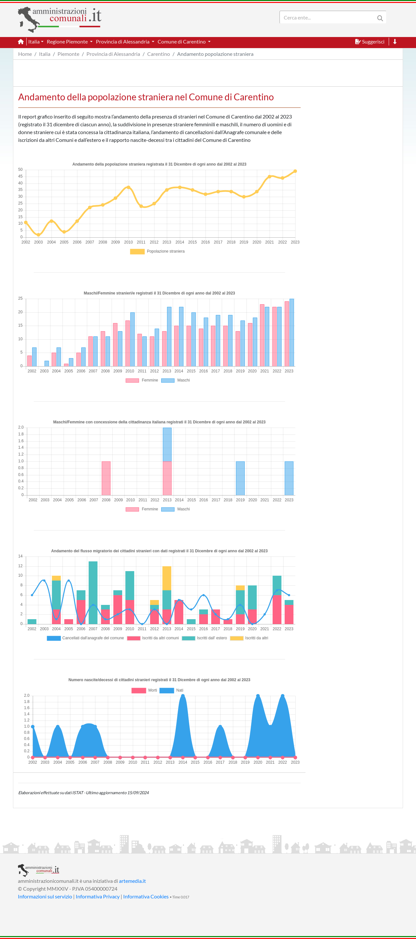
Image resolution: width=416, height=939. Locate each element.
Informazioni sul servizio (45, 896)
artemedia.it (132, 881)
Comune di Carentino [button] (182, 41)
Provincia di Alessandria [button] (123, 41)
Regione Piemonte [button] (68, 41)
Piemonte (68, 54)
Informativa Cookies (146, 896)
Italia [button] (34, 41)
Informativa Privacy (98, 896)
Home (25, 54)
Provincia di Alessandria (113, 54)
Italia (44, 54)
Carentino (158, 54)
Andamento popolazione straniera (215, 54)
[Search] (328, 17)
